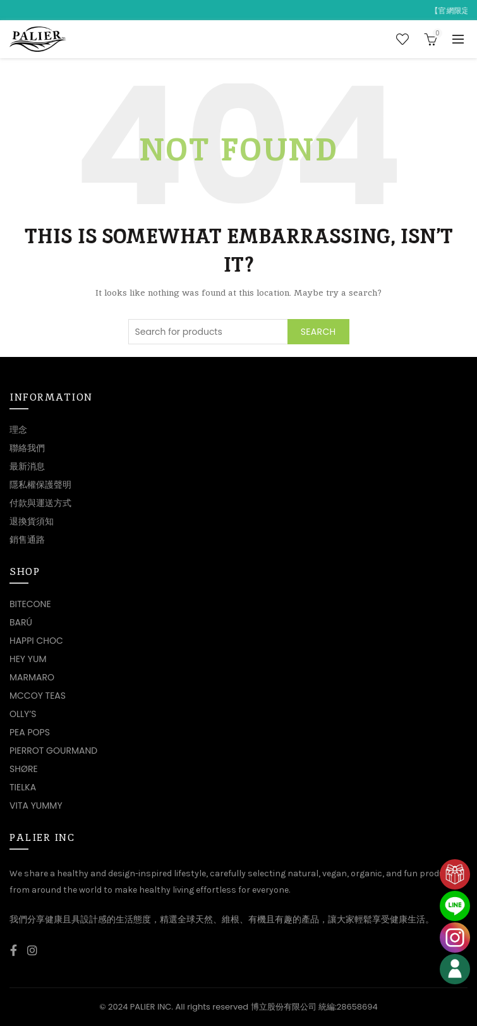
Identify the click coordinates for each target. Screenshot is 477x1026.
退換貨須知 (31, 521)
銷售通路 (27, 539)
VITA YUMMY (36, 805)
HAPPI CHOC (36, 640)
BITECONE (30, 604)
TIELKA (22, 787)
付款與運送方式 (40, 503)
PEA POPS (29, 732)
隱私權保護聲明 (40, 484)
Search (318, 331)
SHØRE (23, 769)
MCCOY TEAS (37, 695)
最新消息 (27, 466)
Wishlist (402, 39)
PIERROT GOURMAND (53, 750)
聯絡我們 (27, 448)
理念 (18, 429)
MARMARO (31, 677)
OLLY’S (23, 714)
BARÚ (20, 622)
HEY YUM (27, 659)
